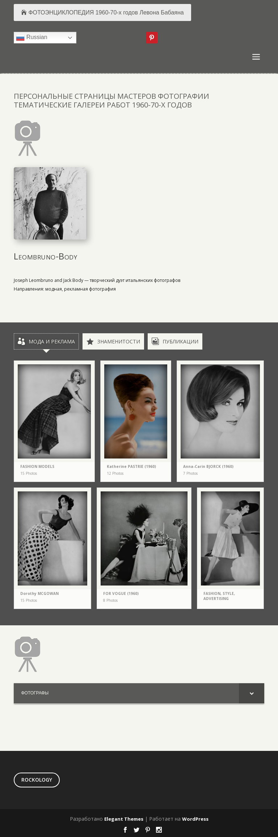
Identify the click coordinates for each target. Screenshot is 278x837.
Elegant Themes (123, 819)
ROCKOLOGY (36, 779)
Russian (31, 37)
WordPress (195, 819)
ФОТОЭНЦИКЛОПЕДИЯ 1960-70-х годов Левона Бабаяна (106, 12)
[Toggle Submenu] (251, 693)
